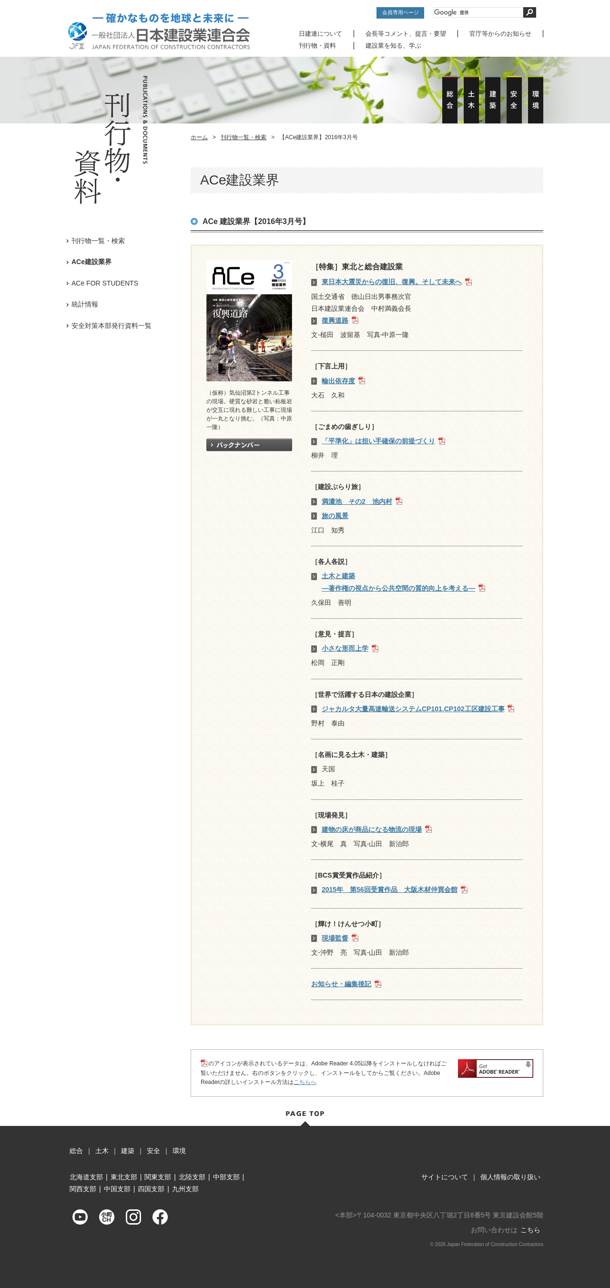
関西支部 (83, 1188)
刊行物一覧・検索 (243, 136)
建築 (127, 1150)
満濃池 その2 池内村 (357, 501)
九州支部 (185, 1188)
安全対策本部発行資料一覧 (111, 325)
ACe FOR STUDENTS (104, 282)
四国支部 (151, 1188)
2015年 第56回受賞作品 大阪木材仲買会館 (390, 889)
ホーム (199, 136)
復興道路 (335, 320)
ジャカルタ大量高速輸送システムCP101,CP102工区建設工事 (413, 708)
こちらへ (305, 1081)
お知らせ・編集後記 (341, 983)
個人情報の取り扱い (510, 1176)
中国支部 (117, 1188)
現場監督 (335, 937)
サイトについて (444, 1176)
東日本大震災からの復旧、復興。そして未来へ (392, 282)
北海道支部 (86, 1176)
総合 (76, 1150)
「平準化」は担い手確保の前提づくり (378, 440)
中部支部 (226, 1176)
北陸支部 (192, 1176)
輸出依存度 (338, 380)
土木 (102, 1150)
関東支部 (157, 1176)
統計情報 (84, 303)
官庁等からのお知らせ (500, 33)
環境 (179, 1150)
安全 (153, 1150)
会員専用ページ (400, 12)
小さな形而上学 (345, 648)
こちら (530, 1229)
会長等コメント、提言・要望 (406, 33)
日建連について (320, 33)
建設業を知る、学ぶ (393, 45)
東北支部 (124, 1176)
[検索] (478, 12)
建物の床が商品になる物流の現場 (372, 829)
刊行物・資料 (317, 45)
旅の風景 (335, 515)
